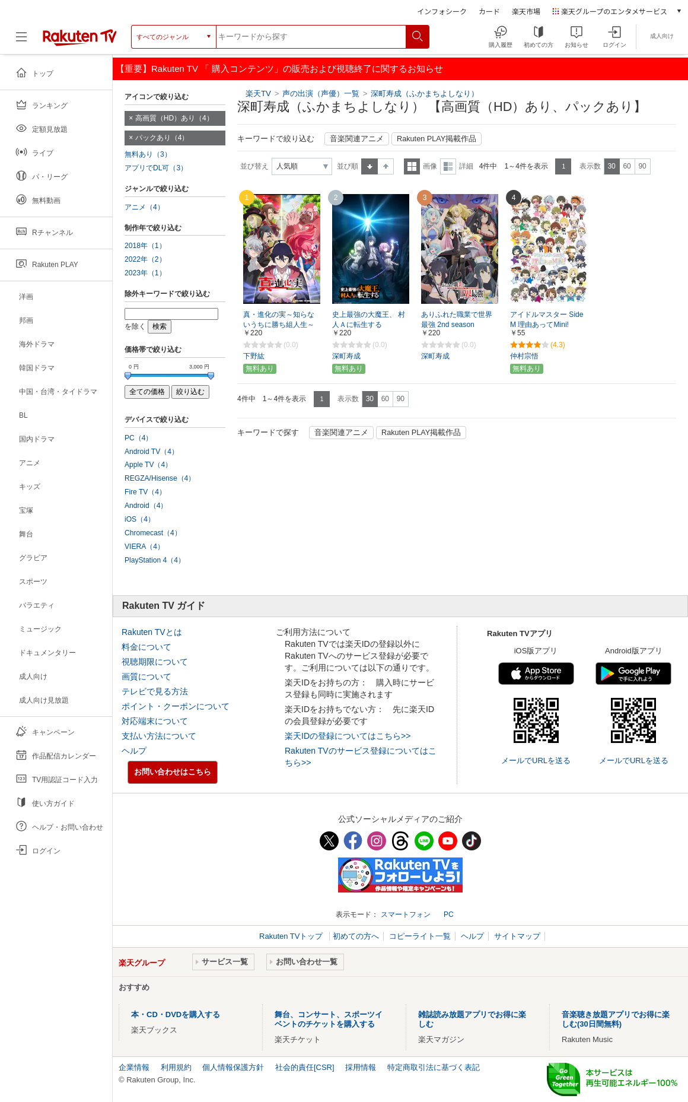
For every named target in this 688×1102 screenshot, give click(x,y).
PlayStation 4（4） (155, 560)
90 (642, 166)
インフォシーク (442, 11)
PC (449, 914)
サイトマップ (517, 936)
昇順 (369, 166)
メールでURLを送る (536, 760)
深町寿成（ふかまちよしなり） (425, 93)
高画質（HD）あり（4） (174, 118)
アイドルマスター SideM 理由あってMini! (547, 319)
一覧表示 (412, 166)
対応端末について (155, 721)
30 (611, 166)
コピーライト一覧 (420, 936)
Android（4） (146, 505)
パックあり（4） (162, 138)
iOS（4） (140, 519)
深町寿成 (346, 356)
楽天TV (258, 93)
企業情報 (134, 1067)
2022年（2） (145, 259)
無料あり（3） (148, 154)
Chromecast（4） (153, 533)
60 (626, 166)
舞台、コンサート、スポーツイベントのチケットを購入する (329, 1019)
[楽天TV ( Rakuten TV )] (80, 37)
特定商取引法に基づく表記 (433, 1067)
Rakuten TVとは (152, 632)
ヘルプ (134, 750)
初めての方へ (356, 936)
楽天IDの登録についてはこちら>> (347, 736)
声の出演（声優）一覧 (320, 93)
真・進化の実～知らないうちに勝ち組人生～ (278, 319)
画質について (146, 676)
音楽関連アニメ (357, 139)
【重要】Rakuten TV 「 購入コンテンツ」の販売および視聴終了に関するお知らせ (279, 68)
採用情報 (360, 1067)
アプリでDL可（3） (156, 168)
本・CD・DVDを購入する (175, 1014)
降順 (386, 166)
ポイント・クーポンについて (176, 706)
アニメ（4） (144, 207)
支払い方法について (159, 736)
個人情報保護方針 (233, 1067)
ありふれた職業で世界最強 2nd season (456, 319)
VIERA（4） (144, 546)
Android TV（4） (152, 451)
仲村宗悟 (524, 356)
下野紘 (254, 356)
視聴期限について (155, 661)
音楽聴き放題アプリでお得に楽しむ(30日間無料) (616, 1019)
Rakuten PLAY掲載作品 (436, 139)
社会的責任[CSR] (305, 1067)
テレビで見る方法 (155, 691)
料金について (146, 647)
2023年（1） (145, 273)
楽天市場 (526, 11)
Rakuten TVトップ (292, 936)
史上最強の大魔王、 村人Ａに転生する (368, 319)
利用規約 (176, 1067)
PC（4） (139, 438)
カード (489, 11)
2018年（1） (145, 246)
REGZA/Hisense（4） (160, 478)
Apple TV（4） (148, 465)
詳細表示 (448, 166)
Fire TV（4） (145, 492)
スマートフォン (406, 914)
